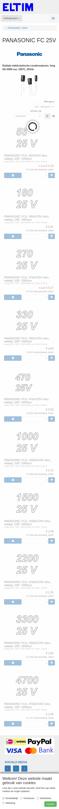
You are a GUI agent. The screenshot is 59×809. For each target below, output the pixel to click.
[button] (11, 18)
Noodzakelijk (10, 798)
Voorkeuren (27, 798)
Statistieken (44, 798)
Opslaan (50, 804)
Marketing (8, 803)
